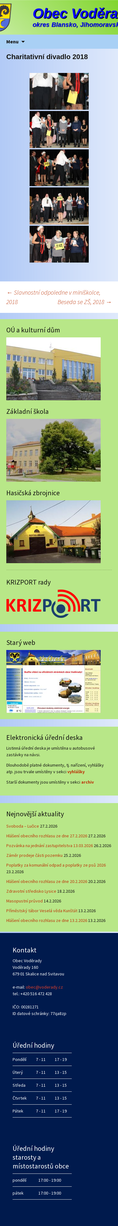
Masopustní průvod (24, 901)
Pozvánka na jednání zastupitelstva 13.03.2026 (49, 845)
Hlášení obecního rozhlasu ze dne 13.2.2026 (46, 920)
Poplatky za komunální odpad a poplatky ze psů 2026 (56, 865)
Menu (12, 41)
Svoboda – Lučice (22, 826)
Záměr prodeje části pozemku (34, 855)
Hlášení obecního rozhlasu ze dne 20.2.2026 (46, 881)
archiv (87, 782)
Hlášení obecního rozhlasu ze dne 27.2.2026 (46, 836)
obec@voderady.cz (44, 987)
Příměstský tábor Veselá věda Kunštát (41, 910)
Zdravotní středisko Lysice (31, 891)
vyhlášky (76, 771)
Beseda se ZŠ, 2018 (85, 302)
